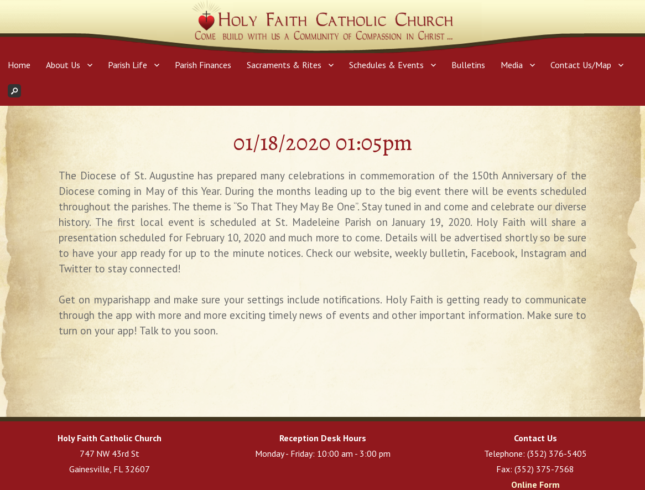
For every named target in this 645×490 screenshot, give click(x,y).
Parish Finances (203, 64)
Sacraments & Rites (284, 64)
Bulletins (468, 64)
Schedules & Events (386, 64)
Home (19, 64)
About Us (63, 64)
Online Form (535, 484)
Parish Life (127, 64)
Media (512, 64)
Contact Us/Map (580, 64)
